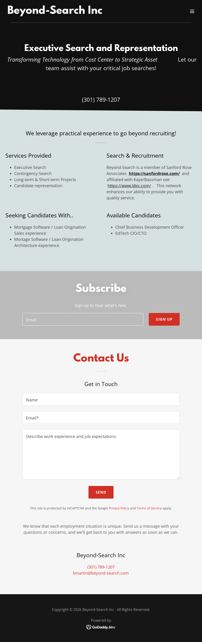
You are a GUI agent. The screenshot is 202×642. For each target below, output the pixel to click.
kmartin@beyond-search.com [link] (101, 573)
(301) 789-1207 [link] (101, 99)
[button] (192, 11)
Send (101, 492)
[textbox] (83, 319)
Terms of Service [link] (149, 508)
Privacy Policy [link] (119, 508)
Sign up (164, 319)
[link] (54, 12)
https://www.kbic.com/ (129, 185)
